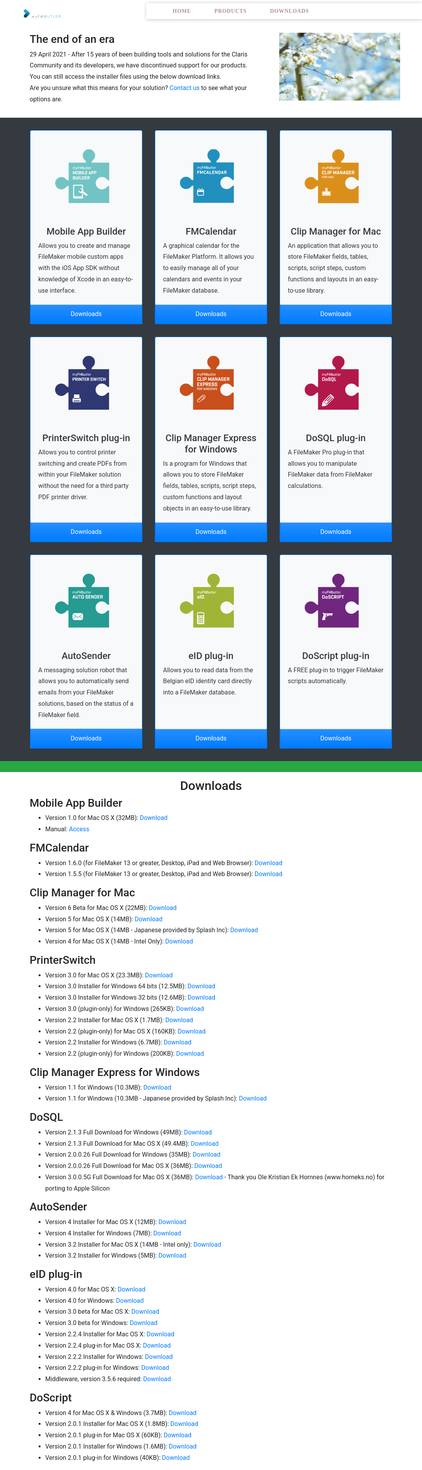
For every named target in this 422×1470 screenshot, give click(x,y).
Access (79, 829)
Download (153, 818)
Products (231, 11)
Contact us (185, 88)
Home (182, 11)
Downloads (289, 11)
